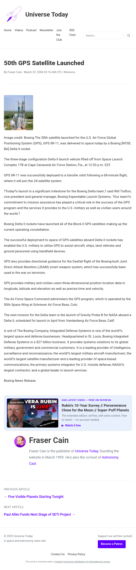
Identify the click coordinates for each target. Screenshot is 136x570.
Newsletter (46, 30)
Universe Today (36, 14)
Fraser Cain (15, 72)
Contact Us (58, 554)
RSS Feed (72, 33)
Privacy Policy (76, 554)
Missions (69, 72)
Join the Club (59, 35)
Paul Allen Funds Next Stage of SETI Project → (39, 514)
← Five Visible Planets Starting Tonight (34, 497)
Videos (19, 30)
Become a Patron (112, 544)
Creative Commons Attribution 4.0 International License (82, 561)
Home (7, 30)
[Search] (128, 35)
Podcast (31, 30)
